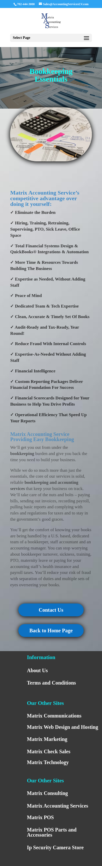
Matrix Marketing (47, 739)
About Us (37, 670)
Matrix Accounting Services (57, 806)
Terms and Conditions (51, 683)
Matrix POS (40, 817)
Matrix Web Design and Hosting (62, 727)
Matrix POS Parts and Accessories (52, 832)
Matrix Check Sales (48, 751)
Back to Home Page (50, 630)
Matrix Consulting (47, 793)
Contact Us (51, 610)
